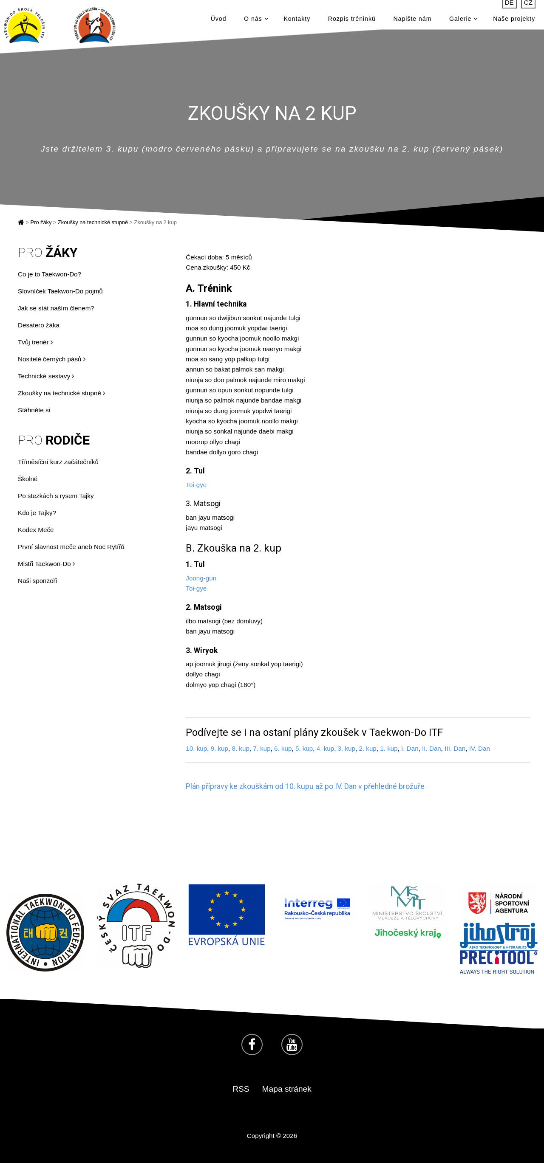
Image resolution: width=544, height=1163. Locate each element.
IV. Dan (479, 748)
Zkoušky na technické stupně (93, 222)
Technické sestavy (46, 376)
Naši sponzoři (37, 580)
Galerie (463, 21)
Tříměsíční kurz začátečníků (58, 461)
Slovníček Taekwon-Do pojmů (60, 291)
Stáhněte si (34, 410)
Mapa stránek (287, 1088)
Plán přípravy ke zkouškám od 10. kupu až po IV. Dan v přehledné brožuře (305, 786)
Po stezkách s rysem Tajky (56, 495)
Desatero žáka (39, 325)
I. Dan (410, 748)
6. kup (283, 748)
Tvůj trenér (35, 342)
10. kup (196, 748)
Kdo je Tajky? (37, 512)
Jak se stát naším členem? (56, 308)
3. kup (346, 748)
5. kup (304, 748)
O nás (256, 21)
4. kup (325, 748)
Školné (27, 478)
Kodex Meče (36, 529)
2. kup (367, 748)
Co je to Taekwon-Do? (49, 274)
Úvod (219, 21)
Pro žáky (41, 222)
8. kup (240, 748)
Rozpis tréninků (352, 21)
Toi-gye (196, 484)
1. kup (388, 748)
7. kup (261, 748)
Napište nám (412, 21)
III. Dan (455, 748)
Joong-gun (201, 578)
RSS (240, 1088)
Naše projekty (514, 21)
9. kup (219, 748)
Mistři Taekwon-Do (46, 563)
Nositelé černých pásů (51, 359)
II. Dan (431, 748)
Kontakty (296, 21)
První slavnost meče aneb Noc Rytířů (71, 546)
